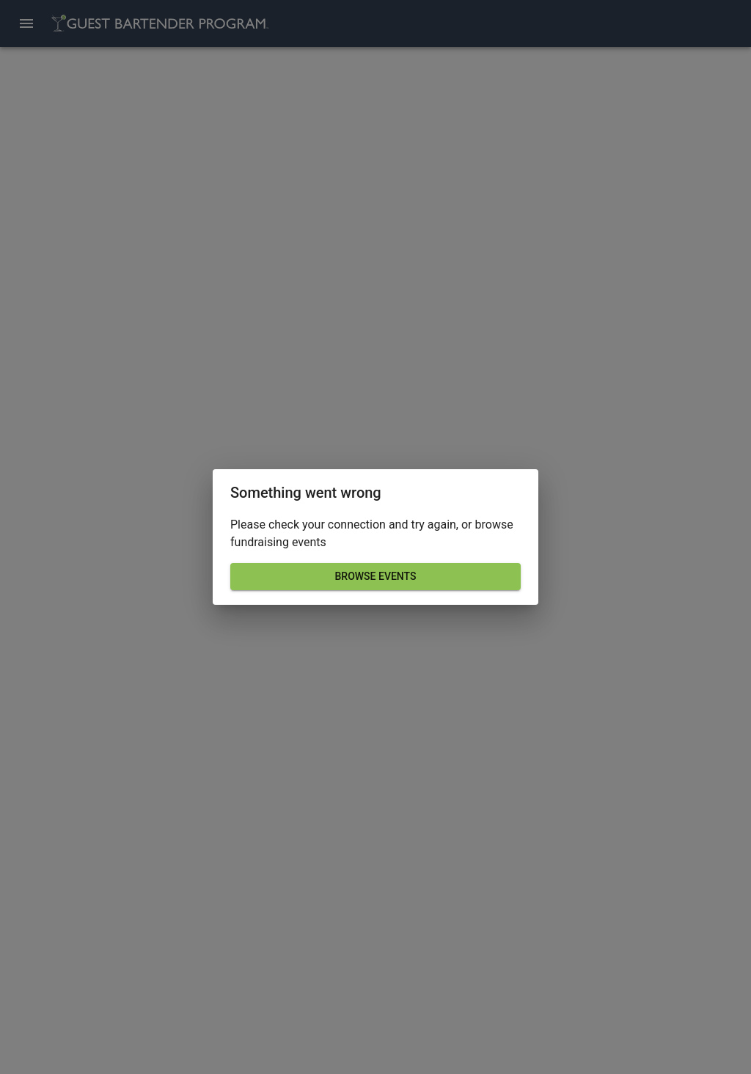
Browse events (375, 576)
